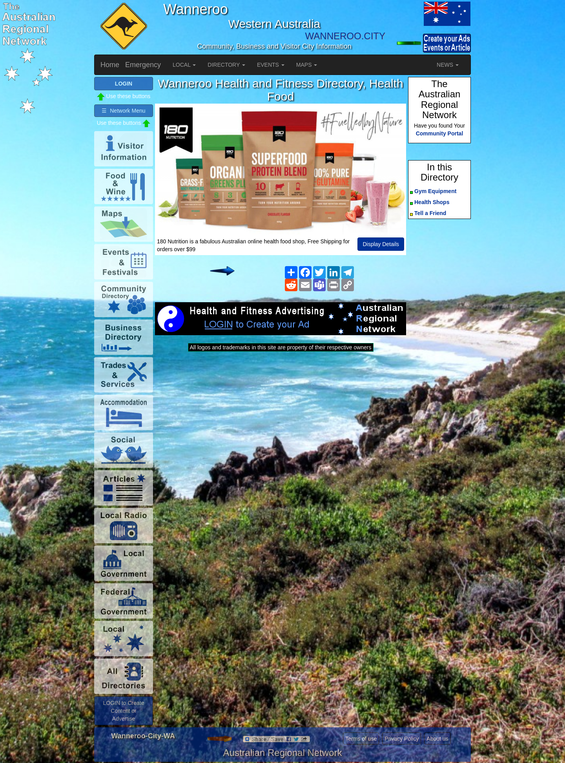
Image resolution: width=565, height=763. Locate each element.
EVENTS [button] (270, 65)
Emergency (143, 65)
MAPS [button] (306, 65)
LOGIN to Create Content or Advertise (123, 711)
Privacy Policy (402, 739)
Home (109, 65)
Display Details (381, 244)
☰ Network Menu (123, 111)
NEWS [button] (448, 65)
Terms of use (361, 739)
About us (437, 739)
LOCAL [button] (184, 65)
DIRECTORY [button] (226, 65)
